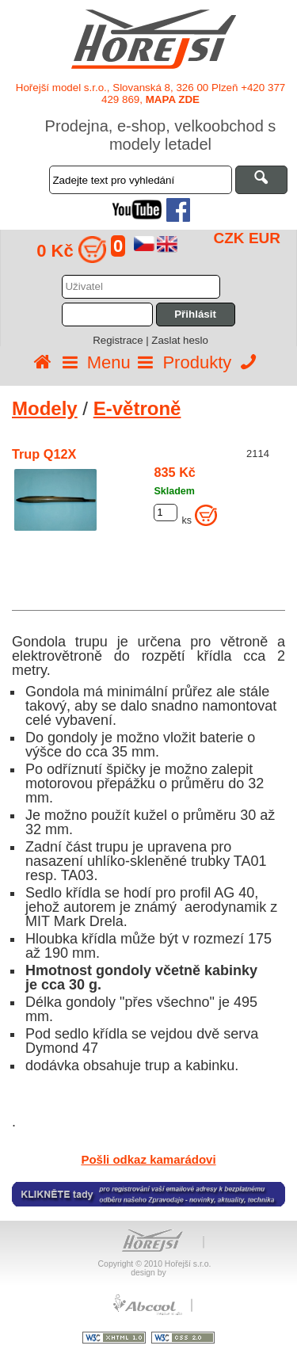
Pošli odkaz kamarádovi (148, 1159)
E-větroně (137, 408)
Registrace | (122, 340)
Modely (45, 408)
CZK (229, 238)
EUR (264, 238)
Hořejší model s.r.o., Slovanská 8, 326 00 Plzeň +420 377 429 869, (151, 93)
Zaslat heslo (179, 340)
